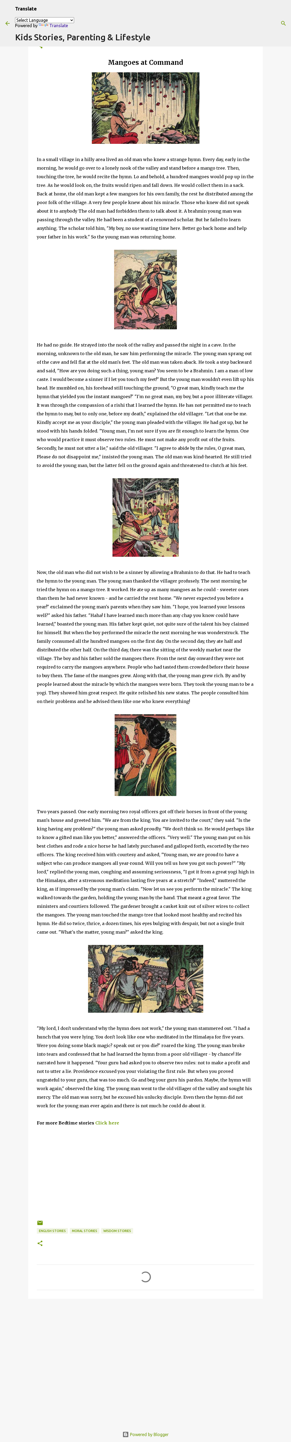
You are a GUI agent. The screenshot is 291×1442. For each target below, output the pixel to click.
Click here (107, 1123)
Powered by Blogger (145, 1434)
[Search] (283, 23)
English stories (52, 1231)
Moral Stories (84, 1231)
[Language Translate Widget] (44, 20)
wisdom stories (117, 1231)
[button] (40, 1243)
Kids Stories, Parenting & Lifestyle (83, 37)
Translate (53, 25)
